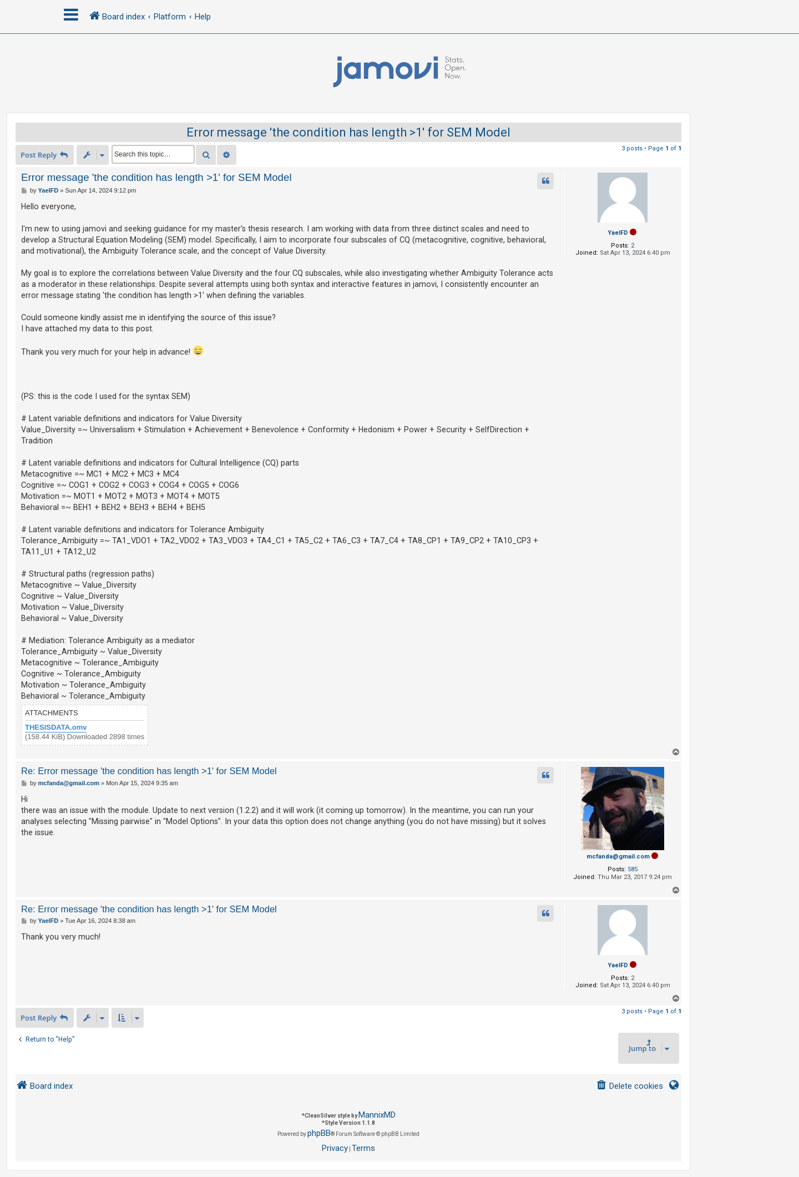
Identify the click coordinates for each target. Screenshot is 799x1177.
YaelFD (618, 232)
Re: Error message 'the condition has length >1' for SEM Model (149, 771)
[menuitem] (629, 1086)
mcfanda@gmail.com (618, 856)
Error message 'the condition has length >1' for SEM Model (348, 132)
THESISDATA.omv (56, 727)
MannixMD (377, 1115)
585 (633, 869)
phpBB (319, 1133)
